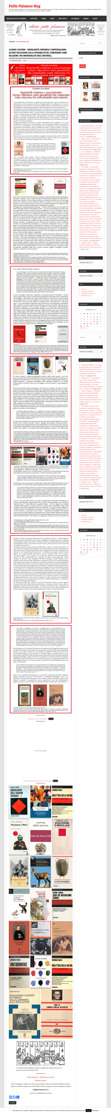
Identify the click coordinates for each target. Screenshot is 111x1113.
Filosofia (12, 1103)
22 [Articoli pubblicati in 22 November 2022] (84, 347)
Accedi (83, 312)
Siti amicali (75, 19)
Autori (95, 19)
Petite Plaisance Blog (24, 6)
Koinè (52, 19)
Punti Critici (63, 19)
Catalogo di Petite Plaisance (16, 19)
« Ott (81, 351)
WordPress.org (86, 318)
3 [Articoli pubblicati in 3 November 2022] (90, 340)
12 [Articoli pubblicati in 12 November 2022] (97, 342)
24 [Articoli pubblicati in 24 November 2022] (91, 347)
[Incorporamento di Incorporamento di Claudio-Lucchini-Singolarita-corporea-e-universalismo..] (41, 751)
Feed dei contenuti (87, 314)
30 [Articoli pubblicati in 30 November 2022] (87, 349)
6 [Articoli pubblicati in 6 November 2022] (100, 340)
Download (51, 719)
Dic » (85, 351)
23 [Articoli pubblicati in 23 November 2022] (87, 347)
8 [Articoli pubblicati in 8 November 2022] (84, 342)
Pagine (44, 19)
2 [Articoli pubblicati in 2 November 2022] (87, 340)
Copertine (33, 19)
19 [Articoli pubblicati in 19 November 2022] (97, 344)
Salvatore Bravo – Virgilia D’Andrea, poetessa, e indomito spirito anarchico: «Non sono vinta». (90, 268)
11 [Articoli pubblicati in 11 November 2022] (94, 342)
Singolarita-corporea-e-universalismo (37, 719)
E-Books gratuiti (40, 1080)
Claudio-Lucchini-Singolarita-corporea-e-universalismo (37, 781)
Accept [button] (88, 1110)
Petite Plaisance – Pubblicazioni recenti (40, 1077)
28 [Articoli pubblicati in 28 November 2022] (81, 349)
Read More (95, 1110)
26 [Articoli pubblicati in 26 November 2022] (97, 347)
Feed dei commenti (87, 316)
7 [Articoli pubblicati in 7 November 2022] (80, 342)
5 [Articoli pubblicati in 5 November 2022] (97, 340)
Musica (86, 19)
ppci (24, 60)
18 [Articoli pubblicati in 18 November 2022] (94, 344)
